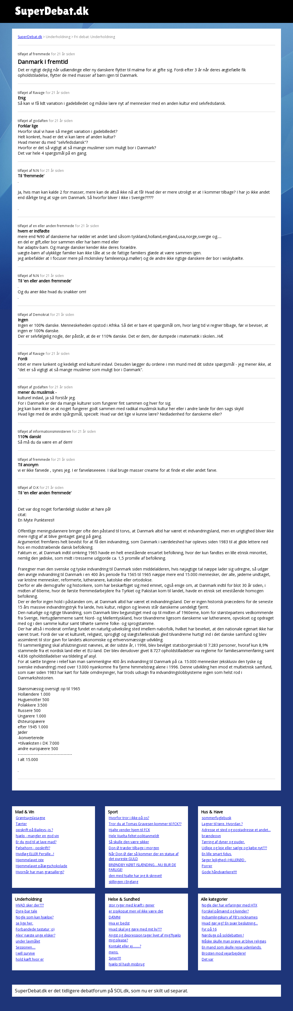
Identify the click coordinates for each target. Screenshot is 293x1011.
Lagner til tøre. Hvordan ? (222, 823)
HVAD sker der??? (30, 905)
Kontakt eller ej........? (125, 946)
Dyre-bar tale (26, 911)
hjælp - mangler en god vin (37, 835)
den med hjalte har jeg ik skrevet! (135, 875)
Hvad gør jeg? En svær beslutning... (230, 923)
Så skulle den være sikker (129, 841)
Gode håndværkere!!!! (219, 872)
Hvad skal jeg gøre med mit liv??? (135, 929)
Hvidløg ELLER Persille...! (35, 853)
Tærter (21, 823)
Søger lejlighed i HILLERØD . (224, 859)
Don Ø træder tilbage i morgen (134, 847)
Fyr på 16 (209, 929)
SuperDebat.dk (30, 36)
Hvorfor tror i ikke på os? (129, 817)
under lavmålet (28, 941)
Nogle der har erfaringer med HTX (229, 905)
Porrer (207, 866)
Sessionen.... (25, 947)
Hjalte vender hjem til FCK (129, 829)
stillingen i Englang (123, 881)
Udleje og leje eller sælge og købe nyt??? (234, 847)
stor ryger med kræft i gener (132, 905)
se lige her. (24, 923)
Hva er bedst (119, 923)
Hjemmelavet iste (30, 859)
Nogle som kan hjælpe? (35, 917)
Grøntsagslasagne (30, 817)
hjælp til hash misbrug (126, 964)
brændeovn (211, 835)
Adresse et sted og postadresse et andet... (236, 829)
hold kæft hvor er (30, 959)
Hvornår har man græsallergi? (40, 872)
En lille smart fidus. (217, 853)
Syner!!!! (115, 958)
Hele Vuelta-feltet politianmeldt (134, 835)
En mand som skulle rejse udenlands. (232, 947)
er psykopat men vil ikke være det (136, 911)
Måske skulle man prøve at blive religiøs (234, 941)
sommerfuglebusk (216, 817)
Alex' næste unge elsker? (35, 935)
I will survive (25, 953)
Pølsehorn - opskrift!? (33, 847)
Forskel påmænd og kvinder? (225, 911)
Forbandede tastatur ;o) (35, 929)
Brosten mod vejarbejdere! (224, 953)
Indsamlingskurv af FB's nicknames (230, 917)
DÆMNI (114, 917)
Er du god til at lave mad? (36, 841)
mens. (113, 952)
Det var (207, 959)
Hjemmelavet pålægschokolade (41, 866)
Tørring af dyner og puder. (223, 841)
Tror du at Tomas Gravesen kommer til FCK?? (145, 823)
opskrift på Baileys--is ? (34, 829)
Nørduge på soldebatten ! (223, 935)
